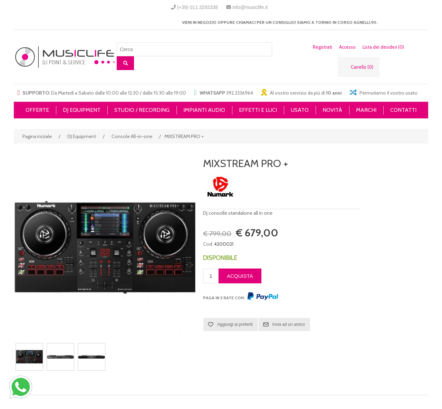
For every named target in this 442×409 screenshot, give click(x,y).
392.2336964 (239, 93)
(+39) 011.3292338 (197, 7)
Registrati (322, 47)
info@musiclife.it (250, 7)
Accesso (347, 47)
